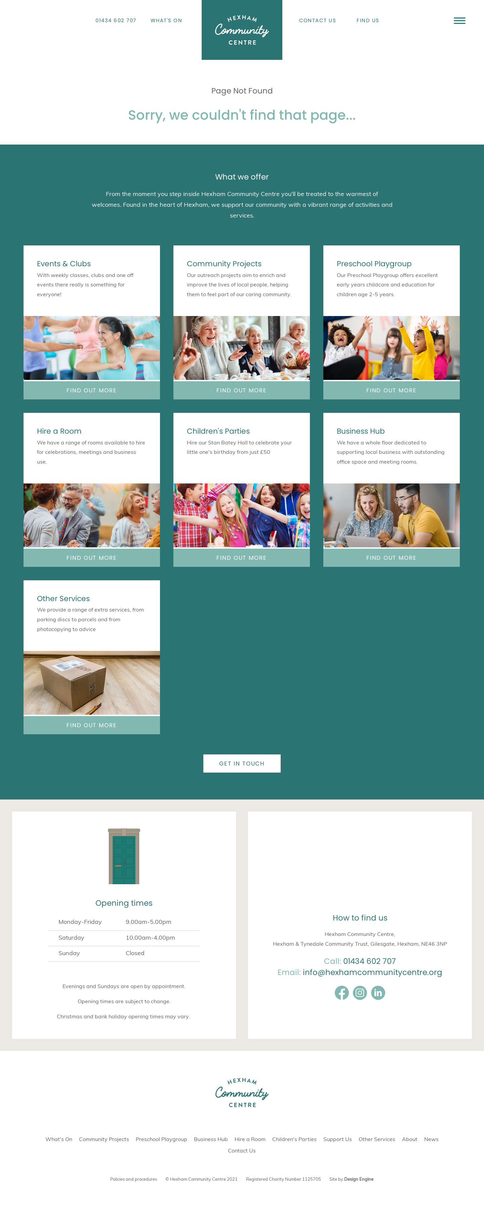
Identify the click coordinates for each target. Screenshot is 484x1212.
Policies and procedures (133, 1179)
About (409, 1139)
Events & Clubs (64, 264)
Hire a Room (59, 431)
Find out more (92, 390)
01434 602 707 (115, 20)
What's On (167, 20)
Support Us (337, 1139)
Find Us (368, 20)
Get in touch (242, 763)
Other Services (63, 598)
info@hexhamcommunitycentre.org (372, 972)
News (431, 1139)
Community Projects (224, 264)
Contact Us (317, 20)
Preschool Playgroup (374, 264)
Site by (351, 1179)
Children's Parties (218, 431)
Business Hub (361, 431)
